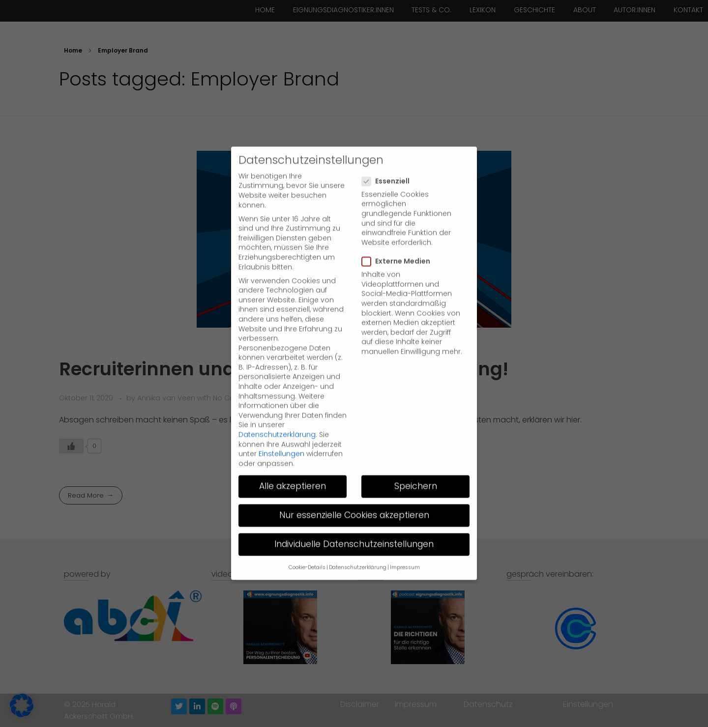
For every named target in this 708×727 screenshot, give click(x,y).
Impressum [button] (405, 545)
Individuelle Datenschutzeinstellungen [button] (354, 522)
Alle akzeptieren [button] (292, 464)
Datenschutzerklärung (277, 412)
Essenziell (388, 159)
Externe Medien (399, 239)
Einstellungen (281, 431)
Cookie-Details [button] (307, 545)
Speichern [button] (415, 464)
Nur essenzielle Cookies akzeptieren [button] (354, 493)
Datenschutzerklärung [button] (357, 545)
